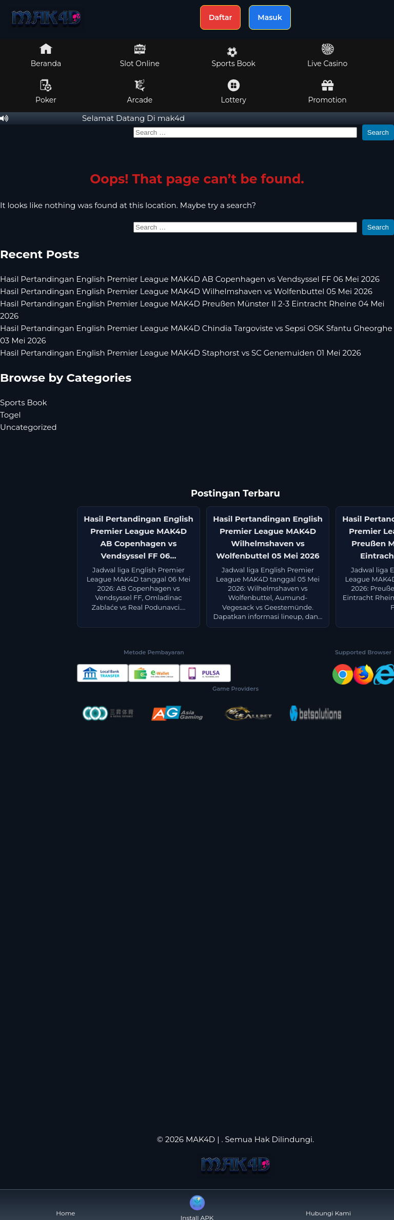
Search (378, 132)
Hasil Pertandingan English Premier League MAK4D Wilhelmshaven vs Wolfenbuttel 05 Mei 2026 (186, 291)
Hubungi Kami (328, 1205)
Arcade (140, 92)
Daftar (220, 17)
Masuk (270, 17)
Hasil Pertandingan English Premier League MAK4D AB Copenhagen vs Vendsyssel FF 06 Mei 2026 (190, 279)
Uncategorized (28, 427)
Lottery (233, 92)
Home (65, 1205)
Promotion (327, 92)
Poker (45, 92)
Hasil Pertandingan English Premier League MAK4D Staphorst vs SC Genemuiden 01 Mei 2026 (180, 353)
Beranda (46, 55)
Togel (10, 415)
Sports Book (233, 57)
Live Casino (327, 55)
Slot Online (140, 55)
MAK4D (200, 1139)
